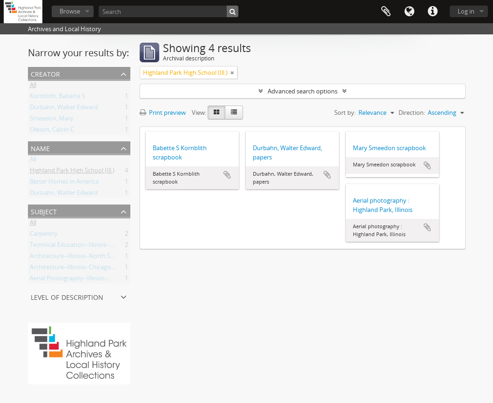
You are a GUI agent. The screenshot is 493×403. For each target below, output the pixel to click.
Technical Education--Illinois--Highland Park (89, 246)
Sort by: (345, 112)
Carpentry (44, 235)
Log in (466, 11)
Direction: (411, 112)
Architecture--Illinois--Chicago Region (80, 268)
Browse (70, 11)
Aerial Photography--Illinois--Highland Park (89, 280)
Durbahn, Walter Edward (64, 109)
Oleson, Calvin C (52, 131)
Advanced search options (303, 91)
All (33, 86)
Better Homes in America (64, 183)
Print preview (163, 112)
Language (409, 11)
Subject (44, 211)
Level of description (67, 296)
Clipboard (386, 11)
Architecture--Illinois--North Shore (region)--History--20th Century (120, 257)
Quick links (432, 11)
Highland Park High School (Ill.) (72, 172)
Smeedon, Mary (52, 120)
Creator (45, 73)
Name (40, 147)
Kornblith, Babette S (57, 97)
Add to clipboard (227, 174)
